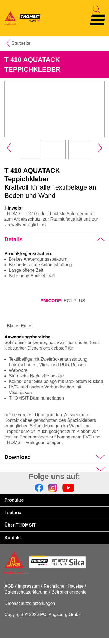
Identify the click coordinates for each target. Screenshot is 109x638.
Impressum (29, 586)
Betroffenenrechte (69, 592)
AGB (9, 586)
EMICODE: (51, 300)
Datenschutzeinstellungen (29, 603)
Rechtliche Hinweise (64, 586)
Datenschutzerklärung (26, 592)
